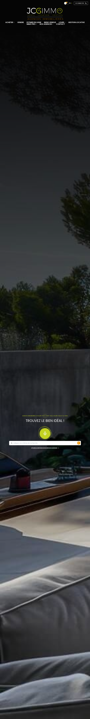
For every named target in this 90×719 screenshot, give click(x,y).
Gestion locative (76, 22)
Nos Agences (46, 24)
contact (60, 24)
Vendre (20, 22)
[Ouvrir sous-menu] (14, 22)
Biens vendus (50, 22)
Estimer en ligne (34, 22)
